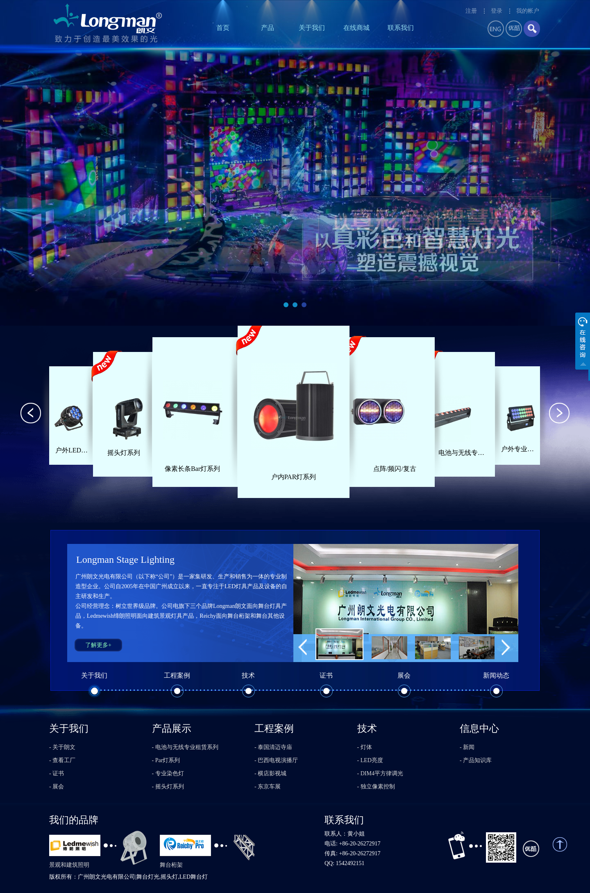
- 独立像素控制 (376, 786)
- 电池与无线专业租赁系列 (185, 747)
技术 (248, 675)
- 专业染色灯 (168, 773)
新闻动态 (496, 675)
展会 (404, 675)
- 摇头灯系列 (168, 786)
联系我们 (401, 27)
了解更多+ (98, 645)
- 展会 (56, 786)
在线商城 (356, 27)
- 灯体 (364, 747)
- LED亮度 (370, 760)
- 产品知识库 (476, 760)
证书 (326, 675)
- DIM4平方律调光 (380, 773)
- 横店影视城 (270, 773)
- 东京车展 (267, 786)
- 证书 (56, 773)
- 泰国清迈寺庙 (273, 747)
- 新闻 (467, 747)
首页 (222, 27)
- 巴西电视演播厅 (276, 760)
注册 (471, 11)
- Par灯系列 (166, 760)
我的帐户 (527, 11)
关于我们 (312, 27)
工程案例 (177, 675)
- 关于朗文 (62, 747)
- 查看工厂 (62, 760)
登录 (496, 11)
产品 (267, 27)
